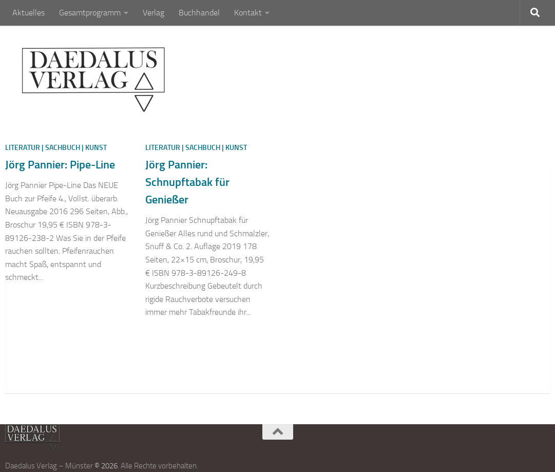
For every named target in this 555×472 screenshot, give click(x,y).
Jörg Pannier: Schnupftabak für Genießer (187, 182)
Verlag (153, 12)
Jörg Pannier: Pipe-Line (60, 165)
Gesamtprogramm (90, 12)
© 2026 (106, 465)
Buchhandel (199, 12)
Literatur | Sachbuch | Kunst (56, 147)
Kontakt (248, 12)
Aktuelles (28, 12)
